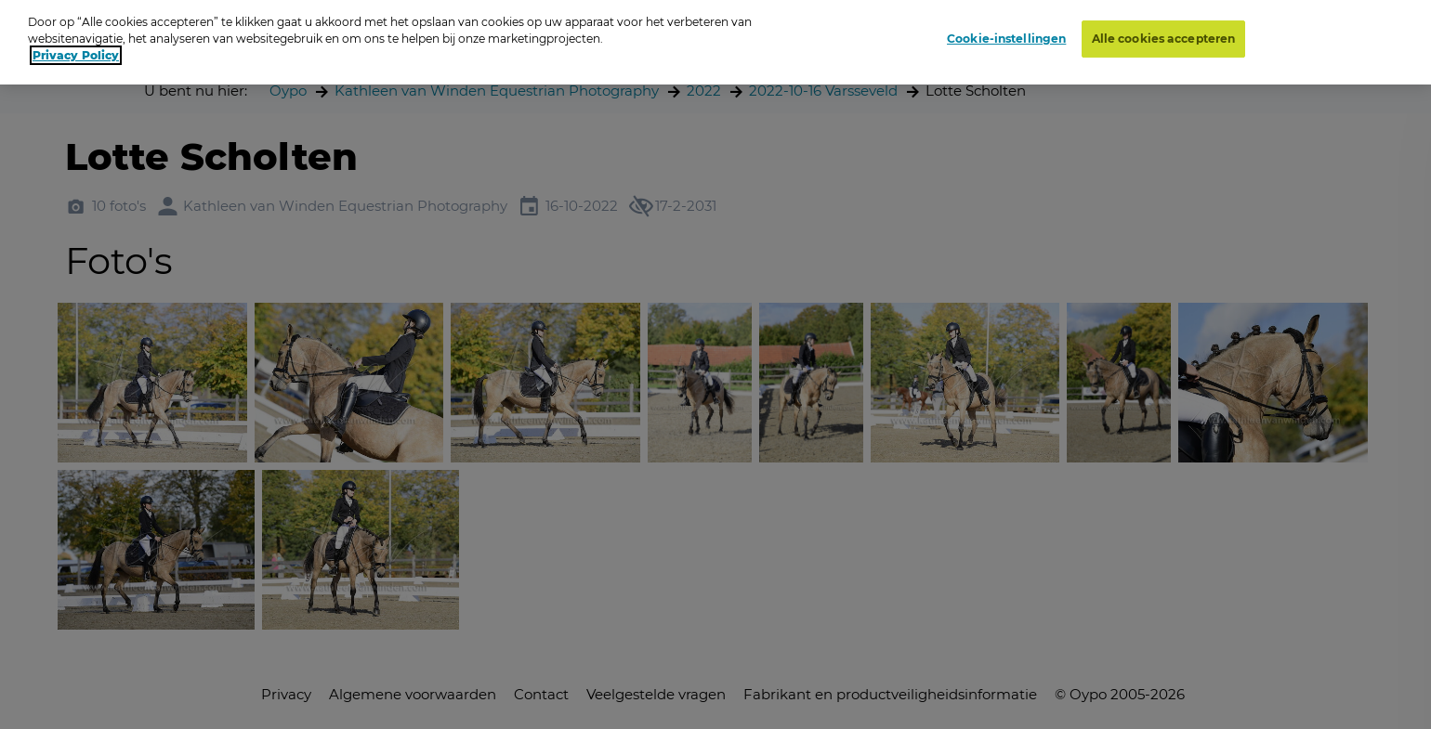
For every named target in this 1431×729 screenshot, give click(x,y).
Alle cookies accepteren (1164, 32)
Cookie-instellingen (1006, 32)
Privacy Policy (76, 50)
